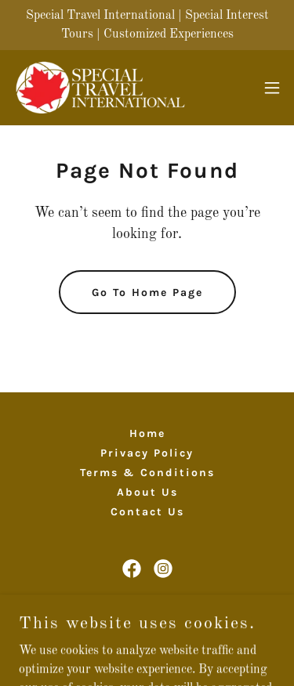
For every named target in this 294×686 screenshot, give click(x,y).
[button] (272, 87)
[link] (100, 87)
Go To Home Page (147, 292)
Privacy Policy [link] (147, 453)
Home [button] (147, 433)
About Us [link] (147, 492)
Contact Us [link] (147, 511)
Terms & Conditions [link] (147, 472)
